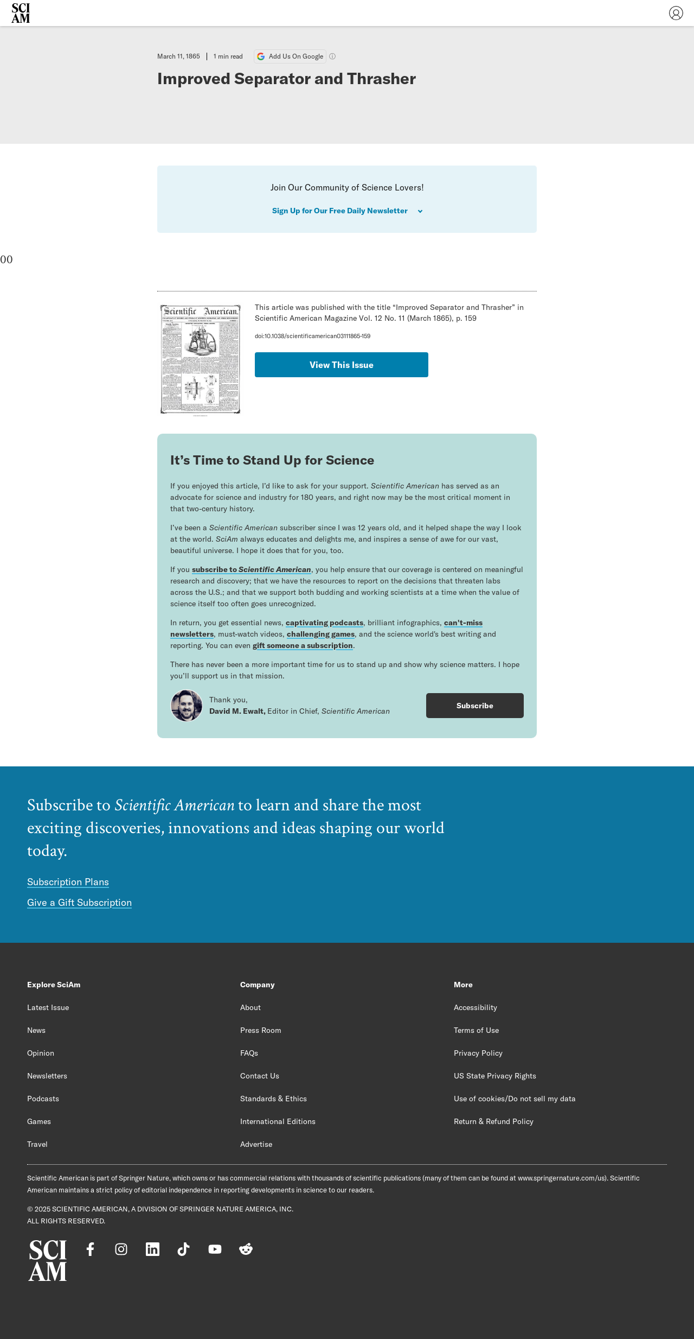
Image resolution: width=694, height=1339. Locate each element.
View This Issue (342, 364)
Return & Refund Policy (494, 1121)
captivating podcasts (324, 622)
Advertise (256, 1144)
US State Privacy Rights (495, 1076)
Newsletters (47, 1076)
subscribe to (251, 569)
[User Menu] (676, 13)
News (36, 1030)
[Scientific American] (21, 13)
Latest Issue (48, 1007)
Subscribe (475, 705)
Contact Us (259, 1076)
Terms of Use (476, 1030)
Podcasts (43, 1098)
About (250, 1007)
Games (39, 1121)
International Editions (278, 1121)
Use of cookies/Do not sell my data (515, 1098)
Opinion (40, 1053)
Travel (37, 1144)
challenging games (321, 634)
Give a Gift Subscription (79, 902)
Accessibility (475, 1007)
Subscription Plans (68, 881)
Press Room (260, 1030)
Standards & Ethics (273, 1098)
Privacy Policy (478, 1053)
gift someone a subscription (303, 645)
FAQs (249, 1053)
